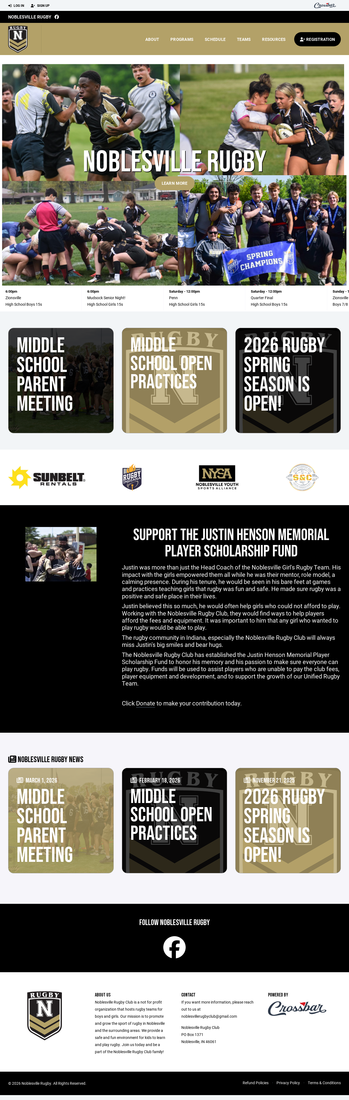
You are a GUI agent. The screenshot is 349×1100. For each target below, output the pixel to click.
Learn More (175, 183)
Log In (16, 5)
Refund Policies (256, 1087)
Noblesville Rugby (29, 17)
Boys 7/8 (340, 304)
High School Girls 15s (105, 304)
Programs (181, 39)
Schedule (215, 39)
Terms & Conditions (324, 1087)
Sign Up (40, 5)
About (152, 39)
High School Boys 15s (23, 304)
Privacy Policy (288, 1087)
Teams (244, 39)
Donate (145, 703)
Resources (273, 39)
